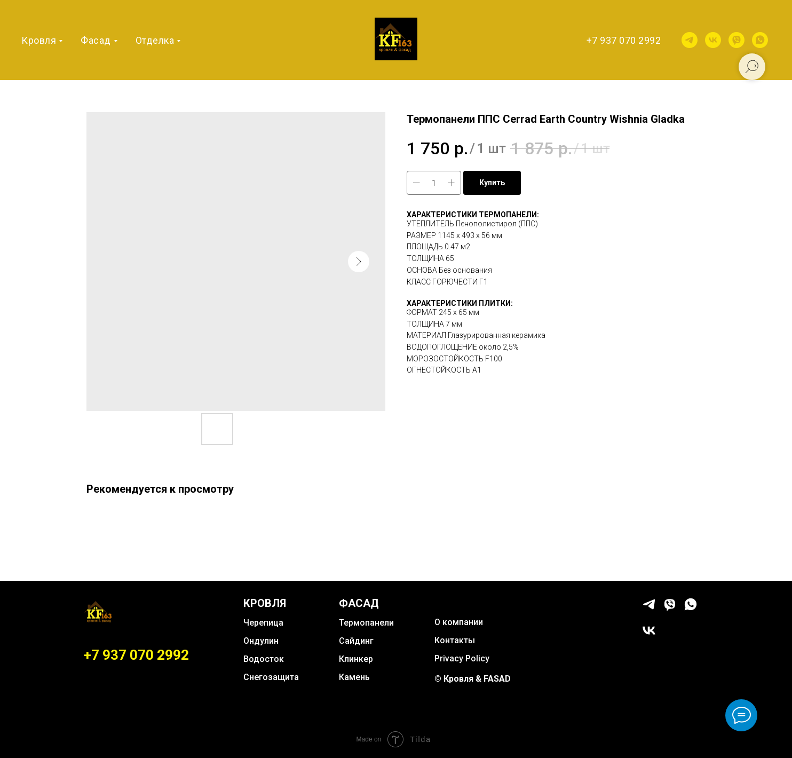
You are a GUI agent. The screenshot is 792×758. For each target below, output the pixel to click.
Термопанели (366, 623)
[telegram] (690, 40)
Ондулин (261, 641)
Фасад (96, 40)
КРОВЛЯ (264, 603)
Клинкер (356, 659)
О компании (458, 622)
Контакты (454, 640)
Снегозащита (271, 677)
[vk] (713, 40)
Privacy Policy (461, 658)
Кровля (38, 40)
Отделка (155, 40)
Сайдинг (356, 641)
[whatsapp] (760, 40)
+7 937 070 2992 (624, 40)
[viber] (736, 40)
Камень (354, 677)
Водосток (263, 659)
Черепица (263, 623)
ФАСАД (359, 603)
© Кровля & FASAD (472, 679)
